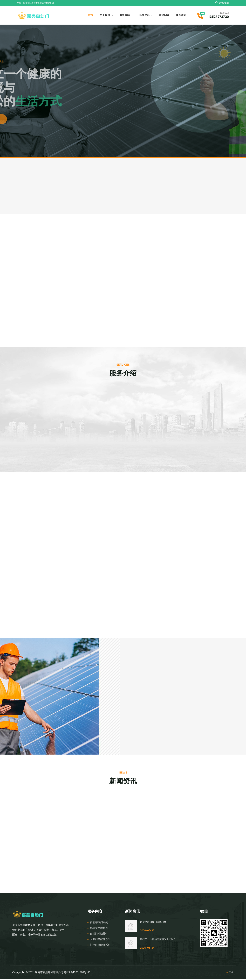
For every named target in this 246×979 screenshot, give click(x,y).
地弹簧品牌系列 (99, 928)
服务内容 (126, 15)
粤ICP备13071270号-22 (77, 972)
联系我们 (181, 15)
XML (231, 972)
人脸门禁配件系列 (100, 939)
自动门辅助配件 (99, 933)
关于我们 (106, 15)
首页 (90, 15)
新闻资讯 (146, 15)
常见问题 (164, 15)
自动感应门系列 (99, 922)
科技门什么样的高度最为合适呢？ (158, 939)
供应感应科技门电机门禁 (153, 921)
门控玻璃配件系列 (100, 945)
